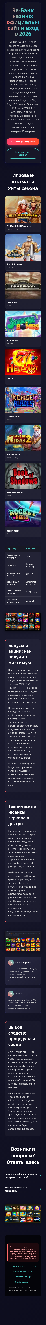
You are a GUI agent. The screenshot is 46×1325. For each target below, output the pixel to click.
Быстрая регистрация (23, 141)
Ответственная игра (23, 1277)
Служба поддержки (23, 1282)
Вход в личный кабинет (23, 153)
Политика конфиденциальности (23, 1266)
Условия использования (23, 1271)
